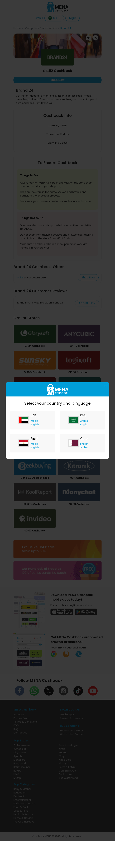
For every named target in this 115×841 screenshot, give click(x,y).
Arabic (34, 421)
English (35, 424)
